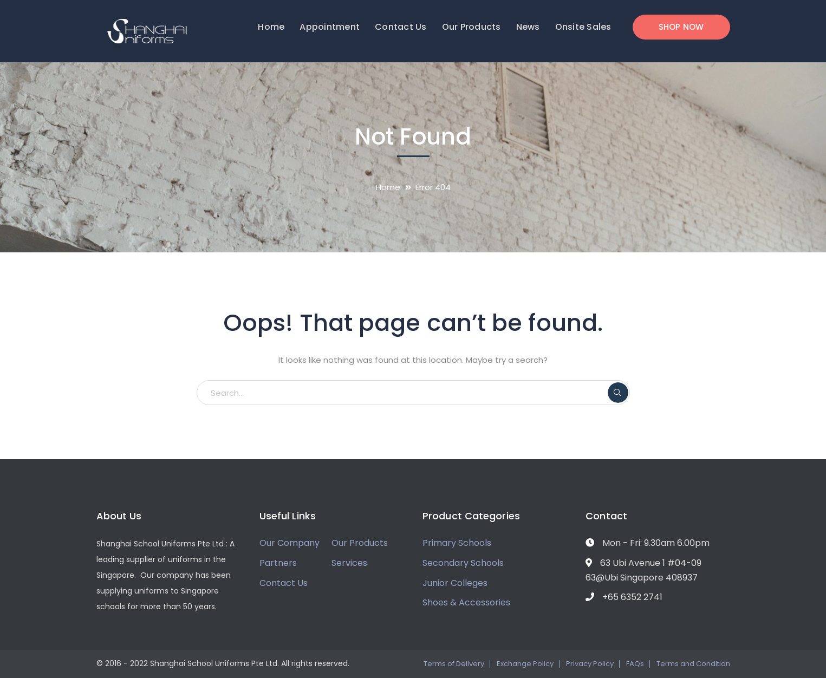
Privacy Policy (590, 664)
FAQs (635, 664)
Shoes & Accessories (466, 602)
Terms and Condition (693, 664)
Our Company (289, 543)
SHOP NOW (681, 26)
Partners (278, 563)
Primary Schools (456, 543)
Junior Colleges (454, 583)
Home (388, 187)
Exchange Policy (525, 664)
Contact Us (283, 583)
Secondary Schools (463, 563)
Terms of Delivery (454, 664)
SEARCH (618, 392)
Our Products (359, 543)
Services (349, 563)
